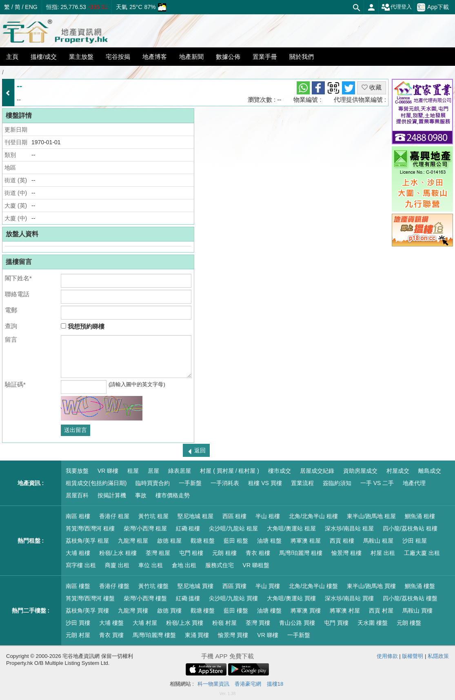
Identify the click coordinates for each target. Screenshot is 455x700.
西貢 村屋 (381, 610)
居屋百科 (77, 495)
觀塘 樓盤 (203, 610)
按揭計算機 (112, 495)
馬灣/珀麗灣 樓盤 (154, 635)
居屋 (153, 470)
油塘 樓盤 (269, 610)
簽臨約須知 (337, 483)
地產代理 (414, 483)
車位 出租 (150, 565)
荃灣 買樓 (258, 622)
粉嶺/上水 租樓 (118, 553)
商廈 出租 (117, 565)
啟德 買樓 (169, 610)
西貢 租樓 (342, 540)
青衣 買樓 (111, 635)
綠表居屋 (179, 470)
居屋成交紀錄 (317, 470)
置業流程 (302, 483)
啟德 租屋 (169, 540)
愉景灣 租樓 (346, 553)
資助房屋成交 (360, 470)
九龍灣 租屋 (133, 540)
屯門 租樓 (191, 553)
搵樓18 (275, 684)
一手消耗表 (225, 483)
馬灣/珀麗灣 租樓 (300, 553)
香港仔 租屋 (114, 516)
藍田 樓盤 (236, 610)
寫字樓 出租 (81, 565)
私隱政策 (438, 656)
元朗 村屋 (78, 635)
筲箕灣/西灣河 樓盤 (90, 598)
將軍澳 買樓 (306, 610)
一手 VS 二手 (377, 483)
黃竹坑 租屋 (153, 516)
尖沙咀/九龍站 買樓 (233, 598)
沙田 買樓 (78, 622)
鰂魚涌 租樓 (420, 516)
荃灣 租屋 (158, 553)
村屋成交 (397, 470)
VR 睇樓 (108, 470)
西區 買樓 (234, 586)
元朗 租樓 (224, 553)
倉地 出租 (184, 565)
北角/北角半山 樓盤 (313, 586)
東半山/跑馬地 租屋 (371, 516)
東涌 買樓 (197, 635)
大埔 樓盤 (111, 622)
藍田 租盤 (236, 540)
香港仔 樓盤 (114, 586)
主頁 (12, 56)
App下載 (433, 7)
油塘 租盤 (269, 540)
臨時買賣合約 (152, 483)
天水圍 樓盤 (372, 622)
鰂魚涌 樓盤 (420, 586)
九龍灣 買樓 (133, 610)
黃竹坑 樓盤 (153, 586)
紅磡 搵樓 (188, 598)
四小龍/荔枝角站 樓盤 (410, 598)
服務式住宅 (219, 565)
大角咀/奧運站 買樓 (291, 598)
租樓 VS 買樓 (265, 483)
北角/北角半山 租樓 (313, 516)
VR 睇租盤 (256, 565)
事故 (140, 495)
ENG (31, 7)
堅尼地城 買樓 (195, 586)
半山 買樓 (267, 586)
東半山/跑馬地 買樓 (371, 586)
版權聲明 (412, 656)
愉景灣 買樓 (233, 635)
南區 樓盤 (78, 586)
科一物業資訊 (213, 684)
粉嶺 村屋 (224, 622)
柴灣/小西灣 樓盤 (145, 598)
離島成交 (429, 470)
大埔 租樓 (78, 553)
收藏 (372, 87)
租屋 (133, 470)
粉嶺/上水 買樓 (185, 622)
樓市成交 (279, 470)
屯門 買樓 (336, 622)
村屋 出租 (383, 553)
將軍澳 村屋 (345, 610)
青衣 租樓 (258, 553)
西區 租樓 (234, 516)
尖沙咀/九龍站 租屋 (233, 528)
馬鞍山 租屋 (378, 540)
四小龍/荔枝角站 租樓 (410, 528)
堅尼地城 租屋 (195, 516)
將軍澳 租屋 (306, 540)
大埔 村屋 (145, 622)
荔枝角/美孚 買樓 (87, 610)
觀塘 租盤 (203, 540)
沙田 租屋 (414, 540)
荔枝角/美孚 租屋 (87, 540)
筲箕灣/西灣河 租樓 (90, 528)
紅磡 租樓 (188, 528)
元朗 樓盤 (409, 622)
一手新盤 (190, 483)
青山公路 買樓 (297, 622)
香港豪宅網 (248, 684)
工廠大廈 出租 (422, 553)
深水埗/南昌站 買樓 (349, 598)
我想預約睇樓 (82, 326)
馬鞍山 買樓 (417, 610)
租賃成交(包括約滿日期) (96, 483)
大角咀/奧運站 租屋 (291, 528)
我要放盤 (77, 470)
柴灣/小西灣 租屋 (145, 528)
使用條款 (387, 656)
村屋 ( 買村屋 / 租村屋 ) (229, 470)
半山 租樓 (267, 516)
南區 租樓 (78, 516)
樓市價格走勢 (172, 495)
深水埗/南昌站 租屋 (349, 528)
